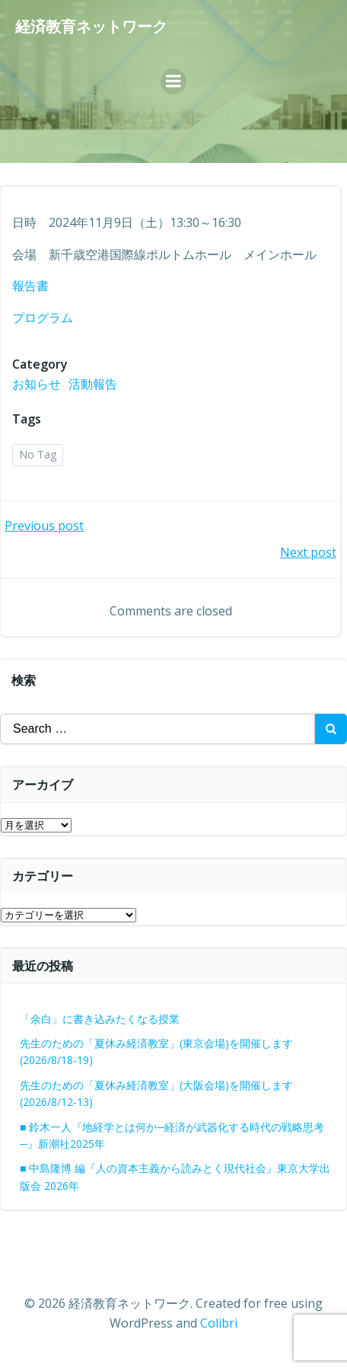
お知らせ (36, 384)
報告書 (30, 285)
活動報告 (92, 384)
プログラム (42, 317)
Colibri (218, 1323)
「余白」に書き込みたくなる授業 (100, 1018)
